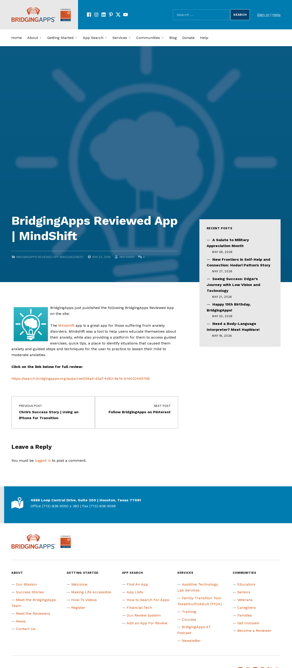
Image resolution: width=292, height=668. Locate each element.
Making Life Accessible (91, 592)
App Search (93, 38)
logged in (43, 460)
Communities (148, 38)
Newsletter (191, 640)
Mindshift (66, 325)
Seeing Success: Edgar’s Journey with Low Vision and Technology (233, 285)
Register (78, 607)
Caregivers (246, 607)
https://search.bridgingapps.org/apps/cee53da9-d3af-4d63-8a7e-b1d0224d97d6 (80, 378)
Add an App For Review (147, 623)
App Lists (135, 592)
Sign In (263, 15)
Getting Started (60, 38)
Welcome (79, 584)
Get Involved (248, 623)
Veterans (245, 600)
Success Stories (30, 592)
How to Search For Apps (148, 600)
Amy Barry (126, 257)
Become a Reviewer (254, 630)
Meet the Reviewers (33, 613)
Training (189, 611)
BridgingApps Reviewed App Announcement (50, 257)
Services (119, 38)
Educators (246, 584)
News (21, 621)
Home (16, 38)
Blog (173, 38)
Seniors (243, 592)
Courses (189, 619)
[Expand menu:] (40, 38)
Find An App (137, 584)
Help (276, 15)
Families (244, 615)
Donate (188, 38)
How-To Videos (84, 600)
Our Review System (144, 615)
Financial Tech (139, 607)
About (32, 38)
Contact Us (25, 629)
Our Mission (26, 584)
